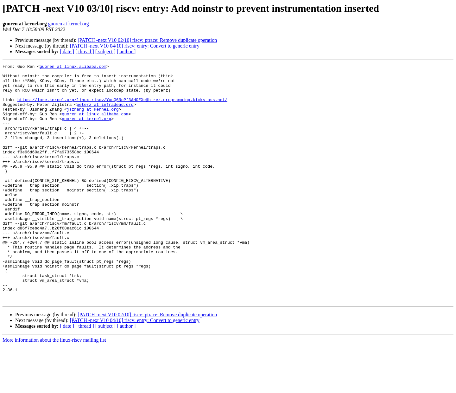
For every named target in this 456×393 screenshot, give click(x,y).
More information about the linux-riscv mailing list (54, 387)
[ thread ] (84, 51)
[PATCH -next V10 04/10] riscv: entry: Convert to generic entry (134, 45)
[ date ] (67, 51)
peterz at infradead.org (105, 113)
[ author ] (126, 51)
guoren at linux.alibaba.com (73, 67)
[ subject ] (105, 51)
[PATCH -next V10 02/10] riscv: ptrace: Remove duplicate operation (147, 40)
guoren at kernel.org (68, 23)
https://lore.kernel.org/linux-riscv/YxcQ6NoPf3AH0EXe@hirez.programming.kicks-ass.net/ (122, 107)
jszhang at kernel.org (93, 118)
